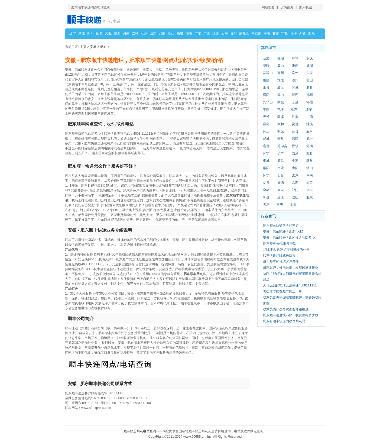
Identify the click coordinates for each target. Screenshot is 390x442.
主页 (83, 47)
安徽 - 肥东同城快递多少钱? (283, 232)
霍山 (309, 80)
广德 (309, 117)
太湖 (295, 175)
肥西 (295, 95)
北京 (309, 197)
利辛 (295, 117)
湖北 (81, 33)
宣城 (295, 87)
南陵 (280, 168)
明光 (280, 131)
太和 (280, 124)
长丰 (280, 153)
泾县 (295, 131)
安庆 (309, 58)
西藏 (311, 33)
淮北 (280, 80)
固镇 (295, 146)
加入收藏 (305, 7)
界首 (309, 183)
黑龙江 (244, 33)
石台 (280, 175)
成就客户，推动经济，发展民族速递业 (290, 267)
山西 (99, 33)
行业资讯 (268, 216)
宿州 (295, 73)
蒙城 (280, 102)
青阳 (295, 168)
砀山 (280, 95)
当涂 (295, 153)
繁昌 (280, 161)
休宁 (266, 153)
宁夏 (284, 33)
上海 (293, 205)
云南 (224, 33)
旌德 (280, 183)
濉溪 (309, 124)
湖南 (189, 33)
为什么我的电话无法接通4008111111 (290, 285)
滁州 (295, 80)
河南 (126, 33)
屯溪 (280, 109)
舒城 (266, 139)
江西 (215, 33)
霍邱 (266, 124)
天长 (266, 117)
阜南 (309, 175)
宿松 (309, 190)
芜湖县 (282, 146)
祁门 (295, 190)
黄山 (280, 65)
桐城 (266, 161)
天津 (266, 205)
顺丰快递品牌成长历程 (279, 255)
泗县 (309, 87)
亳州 (280, 73)
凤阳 (295, 139)
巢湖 (309, 65)
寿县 (280, 139)
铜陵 (266, 80)
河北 (108, 33)
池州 (309, 95)
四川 (90, 33)
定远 (266, 146)
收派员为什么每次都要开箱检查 (285, 309)
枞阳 (266, 168)
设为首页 (286, 7)
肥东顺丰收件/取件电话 (279, 244)
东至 (295, 102)
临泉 (266, 183)
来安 (280, 190)
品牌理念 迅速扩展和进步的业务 (286, 249)
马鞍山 (268, 73)
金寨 (295, 161)
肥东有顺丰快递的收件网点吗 (284, 321)
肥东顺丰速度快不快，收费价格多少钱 (290, 315)
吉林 (135, 33)
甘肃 (275, 33)
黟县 (309, 161)
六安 (309, 73)
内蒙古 (256, 33)
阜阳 (266, 65)
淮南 (295, 65)
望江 (280, 197)
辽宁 (72, 33)
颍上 (280, 87)
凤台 (309, 139)
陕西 (117, 33)
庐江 (266, 131)
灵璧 (295, 124)
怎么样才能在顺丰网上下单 (282, 291)
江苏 (144, 33)
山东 (153, 33)
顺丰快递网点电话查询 (139, 431)
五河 (309, 131)
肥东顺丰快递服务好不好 (281, 226)
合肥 (266, 58)
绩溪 (309, 109)
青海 (293, 33)
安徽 (162, 33)
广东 (197, 33)
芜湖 (280, 58)
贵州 (233, 33)
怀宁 (266, 175)
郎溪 (280, 117)
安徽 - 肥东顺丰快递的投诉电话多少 (289, 238)
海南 (267, 33)
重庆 (280, 205)
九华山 (268, 102)
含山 (295, 197)
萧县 (266, 87)
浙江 (171, 33)
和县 (266, 197)
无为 (309, 146)
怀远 (309, 102)
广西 (206, 33)
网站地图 (268, 7)
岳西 (295, 183)
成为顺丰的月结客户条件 (281, 261)
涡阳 (266, 95)
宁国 (266, 109)
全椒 (266, 190)
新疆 (302, 33)
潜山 (309, 168)
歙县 (309, 153)
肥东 (103, 47)
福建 (180, 33)
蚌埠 (295, 58)
